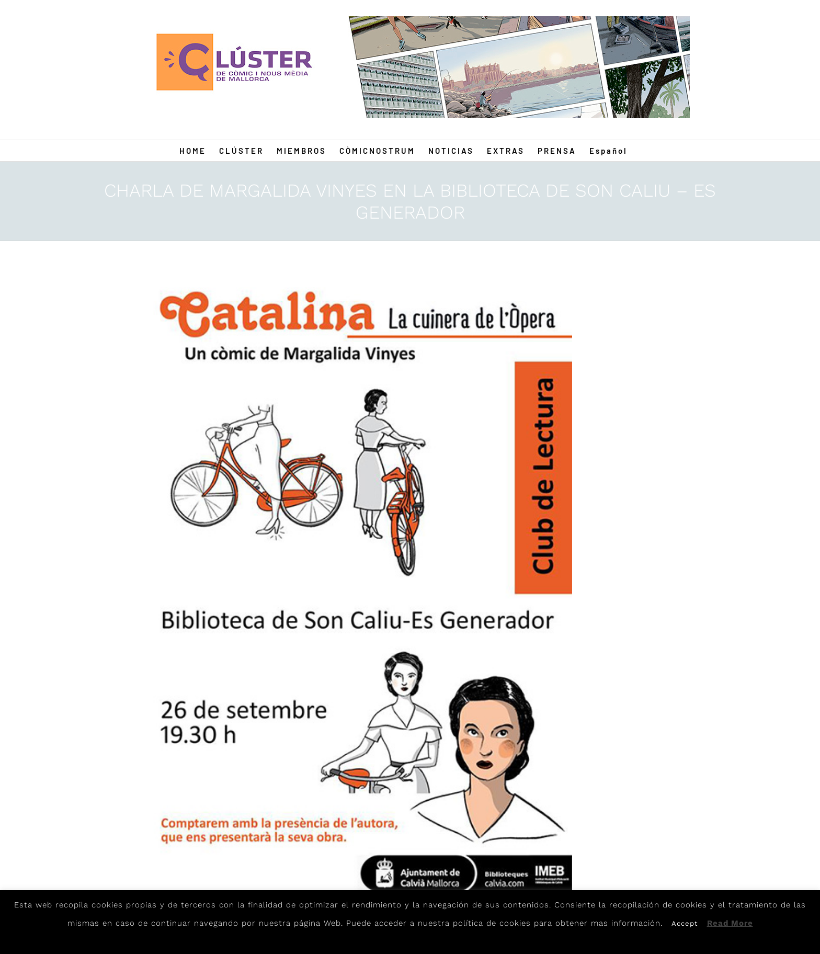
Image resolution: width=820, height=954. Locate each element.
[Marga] (356, 586)
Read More (730, 923)
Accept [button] (684, 923)
